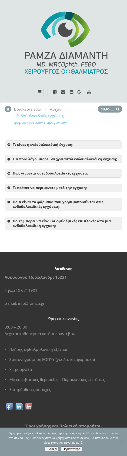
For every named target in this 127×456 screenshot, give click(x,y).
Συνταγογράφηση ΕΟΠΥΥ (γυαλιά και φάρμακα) (52, 359)
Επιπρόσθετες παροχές (30, 389)
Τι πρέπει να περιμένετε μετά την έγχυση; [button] (47, 187)
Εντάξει (52, 449)
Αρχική (56, 109)
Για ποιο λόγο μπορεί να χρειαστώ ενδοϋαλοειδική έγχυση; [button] (62, 159)
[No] (121, 441)
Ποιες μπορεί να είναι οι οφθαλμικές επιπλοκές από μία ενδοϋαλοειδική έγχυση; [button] (59, 223)
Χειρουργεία (20, 369)
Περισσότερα (71, 449)
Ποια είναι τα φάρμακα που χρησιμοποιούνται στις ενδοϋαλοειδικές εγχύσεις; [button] (55, 204)
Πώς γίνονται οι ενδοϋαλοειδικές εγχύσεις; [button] (47, 173)
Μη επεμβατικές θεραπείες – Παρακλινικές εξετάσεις (57, 379)
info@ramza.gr (31, 303)
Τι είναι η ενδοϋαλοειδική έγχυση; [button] (40, 144)
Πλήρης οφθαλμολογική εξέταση (38, 349)
